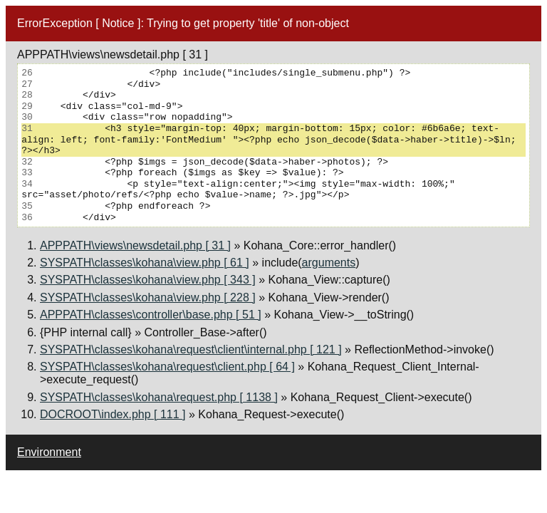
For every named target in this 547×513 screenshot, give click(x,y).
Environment (49, 452)
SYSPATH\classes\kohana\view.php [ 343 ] (148, 280)
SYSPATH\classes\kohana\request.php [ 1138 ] (159, 397)
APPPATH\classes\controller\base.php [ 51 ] (150, 315)
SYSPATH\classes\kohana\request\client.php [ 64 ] (167, 367)
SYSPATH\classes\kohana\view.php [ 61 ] (144, 262)
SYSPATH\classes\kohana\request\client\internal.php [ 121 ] (191, 349)
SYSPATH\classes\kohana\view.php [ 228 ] (148, 297)
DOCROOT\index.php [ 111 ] (113, 414)
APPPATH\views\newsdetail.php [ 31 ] (135, 245)
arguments (329, 262)
